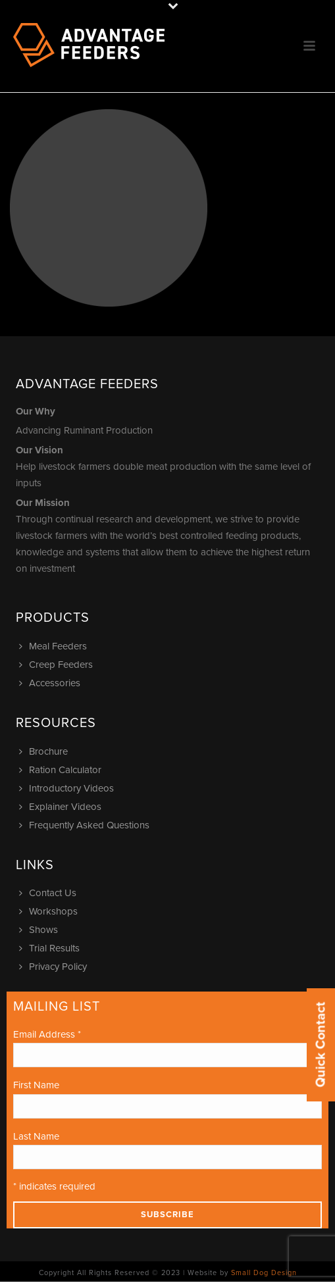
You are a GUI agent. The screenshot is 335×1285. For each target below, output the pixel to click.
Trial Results (51, 948)
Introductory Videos (68, 788)
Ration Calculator (61, 770)
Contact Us (49, 893)
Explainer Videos (61, 807)
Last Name (36, 1136)
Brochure (45, 751)
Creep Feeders (57, 664)
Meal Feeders (54, 646)
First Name (36, 1085)
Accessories (51, 683)
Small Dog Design (264, 1273)
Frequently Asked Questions (85, 825)
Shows (40, 930)
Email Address (47, 1034)
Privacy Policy (54, 966)
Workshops (50, 911)
